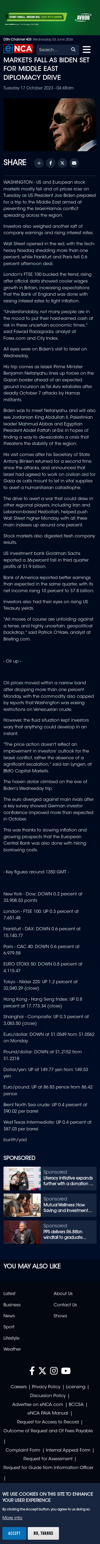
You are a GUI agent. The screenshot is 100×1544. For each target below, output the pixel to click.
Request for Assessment (48, 1459)
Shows (60, 1316)
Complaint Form (23, 1450)
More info (12, 1518)
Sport (8, 1327)
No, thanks (43, 1533)
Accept (14, 1533)
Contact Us (65, 1305)
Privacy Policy (46, 1387)
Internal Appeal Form (68, 1450)
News (9, 1316)
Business (12, 1305)
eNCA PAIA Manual (47, 1413)
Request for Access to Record (48, 1422)
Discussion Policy (48, 1396)
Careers (19, 1387)
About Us (63, 1294)
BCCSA (76, 1405)
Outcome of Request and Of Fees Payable (48, 1431)
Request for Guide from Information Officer (48, 1468)
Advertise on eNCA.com (37, 1405)
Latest (9, 1294)
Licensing (75, 1387)
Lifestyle (11, 1338)
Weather (12, 1349)
